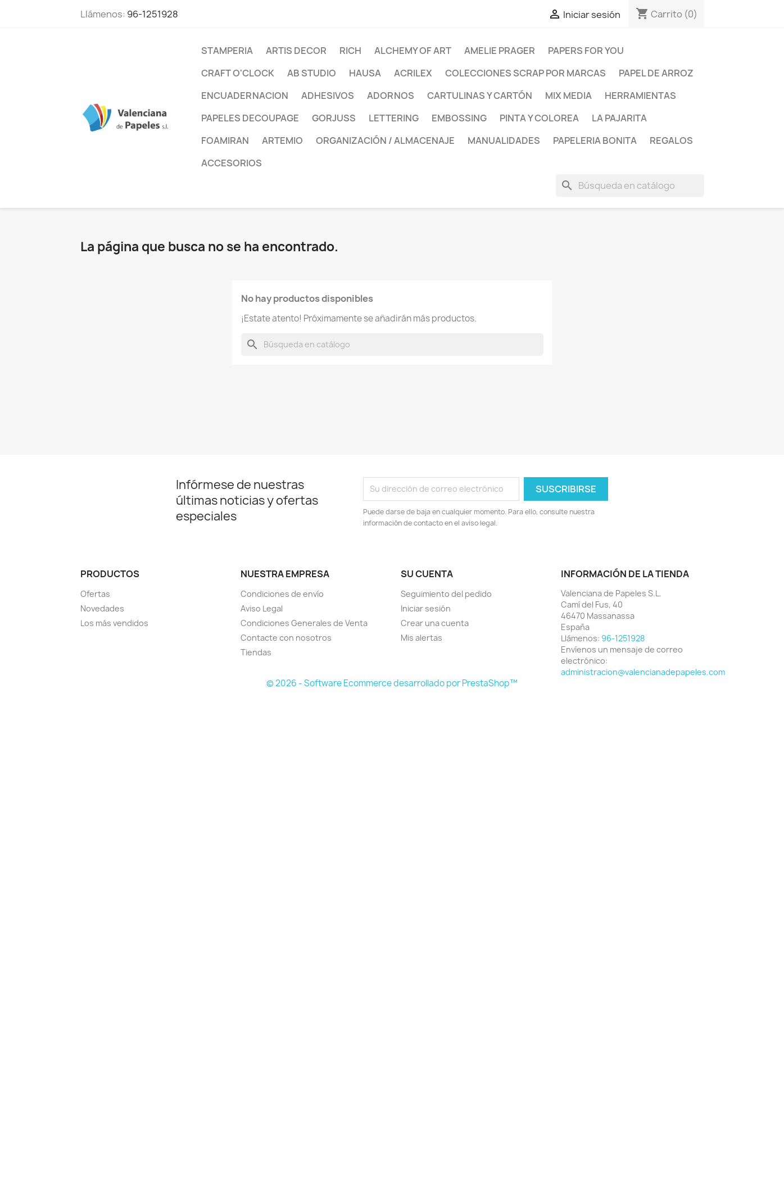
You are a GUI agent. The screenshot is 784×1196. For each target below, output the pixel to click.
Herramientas (640, 95)
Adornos (390, 95)
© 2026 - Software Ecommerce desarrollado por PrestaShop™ (392, 683)
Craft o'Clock (237, 73)
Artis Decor (296, 50)
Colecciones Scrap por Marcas (525, 73)
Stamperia (227, 50)
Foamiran (225, 140)
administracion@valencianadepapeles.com (643, 672)
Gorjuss (334, 118)
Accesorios (231, 163)
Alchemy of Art (412, 50)
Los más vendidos (114, 623)
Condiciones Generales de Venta (304, 623)
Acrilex (413, 73)
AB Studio (311, 73)
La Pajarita (619, 118)
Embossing (459, 118)
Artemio (282, 140)
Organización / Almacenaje (385, 140)
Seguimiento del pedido (446, 593)
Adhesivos (327, 95)
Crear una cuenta (435, 623)
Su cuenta (427, 574)
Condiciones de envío (282, 593)
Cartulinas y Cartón (479, 95)
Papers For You (586, 50)
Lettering (394, 118)
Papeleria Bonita (595, 140)
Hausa (365, 73)
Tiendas (256, 652)
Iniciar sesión (426, 608)
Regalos (671, 140)
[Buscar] (630, 185)
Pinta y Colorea (539, 118)
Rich (350, 50)
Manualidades (504, 140)
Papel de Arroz (656, 73)
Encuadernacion (244, 95)
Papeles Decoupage (250, 118)
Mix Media (568, 95)
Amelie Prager (499, 50)
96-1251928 (152, 14)
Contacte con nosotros (286, 637)
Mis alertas (421, 637)
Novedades (102, 608)
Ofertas (95, 593)
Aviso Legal (262, 608)
